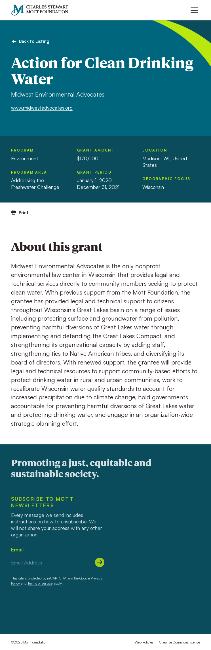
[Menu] (194, 10)
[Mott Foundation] (42, 10)
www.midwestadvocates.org (42, 108)
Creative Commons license (179, 642)
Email (17, 549)
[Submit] (99, 562)
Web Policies (144, 642)
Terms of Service (40, 583)
